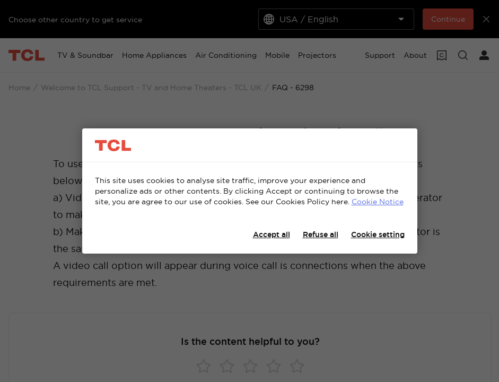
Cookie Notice (378, 201)
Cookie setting (378, 234)
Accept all (271, 234)
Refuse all (320, 234)
